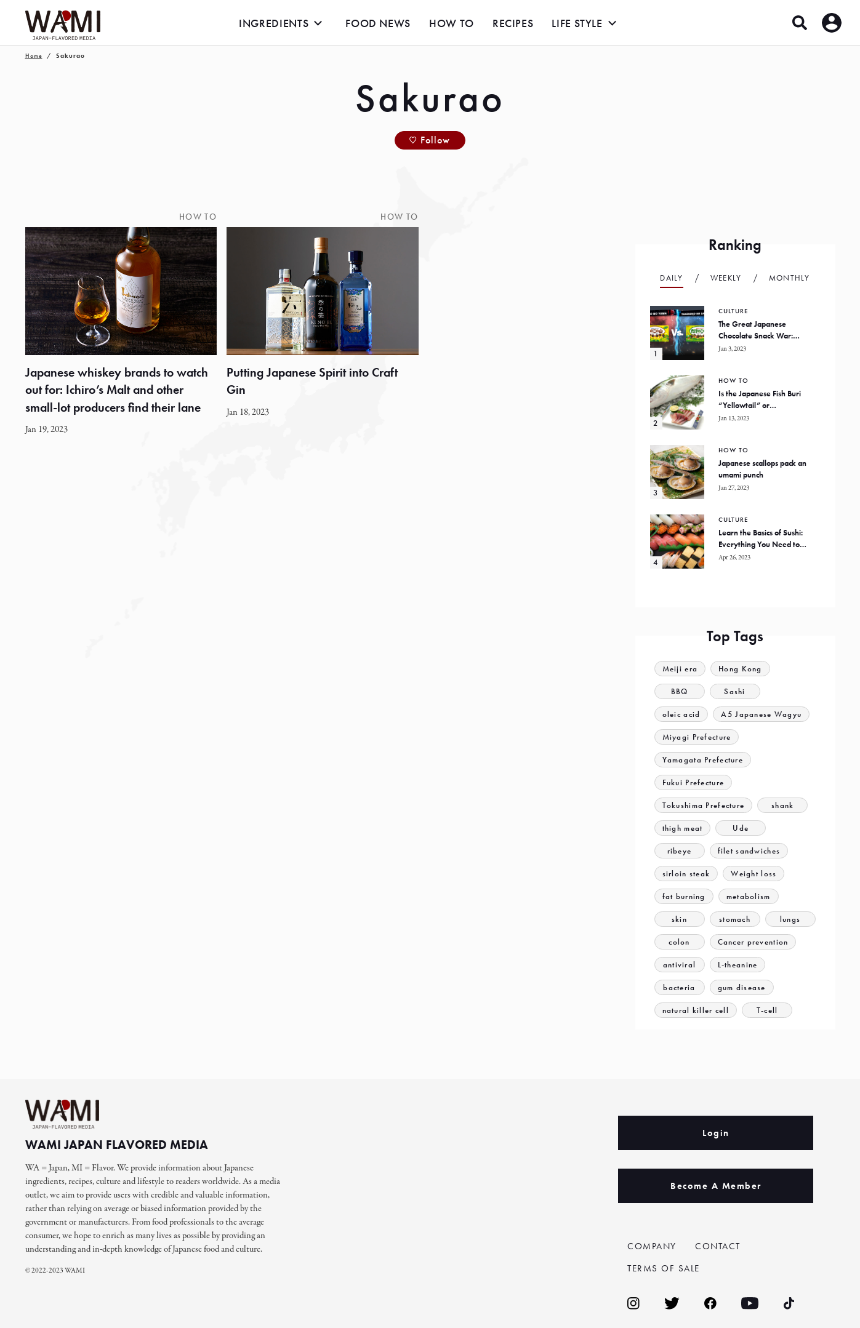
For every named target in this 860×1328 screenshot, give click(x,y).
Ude (741, 828)
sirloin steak (686, 873)
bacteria (679, 987)
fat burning (683, 896)
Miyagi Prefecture (696, 737)
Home (33, 56)
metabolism (748, 896)
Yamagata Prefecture (703, 759)
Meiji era (680, 668)
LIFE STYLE (577, 23)
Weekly (726, 278)
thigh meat (682, 828)
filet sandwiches (749, 851)
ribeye (679, 851)
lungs (790, 919)
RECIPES (512, 23)
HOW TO (451, 23)
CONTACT (718, 1246)
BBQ (679, 691)
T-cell (767, 1010)
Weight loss (753, 873)
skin (679, 919)
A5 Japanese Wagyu (761, 714)
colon (679, 942)
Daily (671, 278)
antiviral (679, 964)
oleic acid (681, 714)
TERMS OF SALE (663, 1268)
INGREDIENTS (273, 23)
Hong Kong (740, 668)
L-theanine (738, 964)
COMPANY (652, 1246)
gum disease (742, 987)
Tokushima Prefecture (703, 805)
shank (782, 805)
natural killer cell (695, 1010)
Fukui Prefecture (693, 782)
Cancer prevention (753, 942)
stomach (734, 919)
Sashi (734, 691)
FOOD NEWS (378, 23)
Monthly (789, 278)
